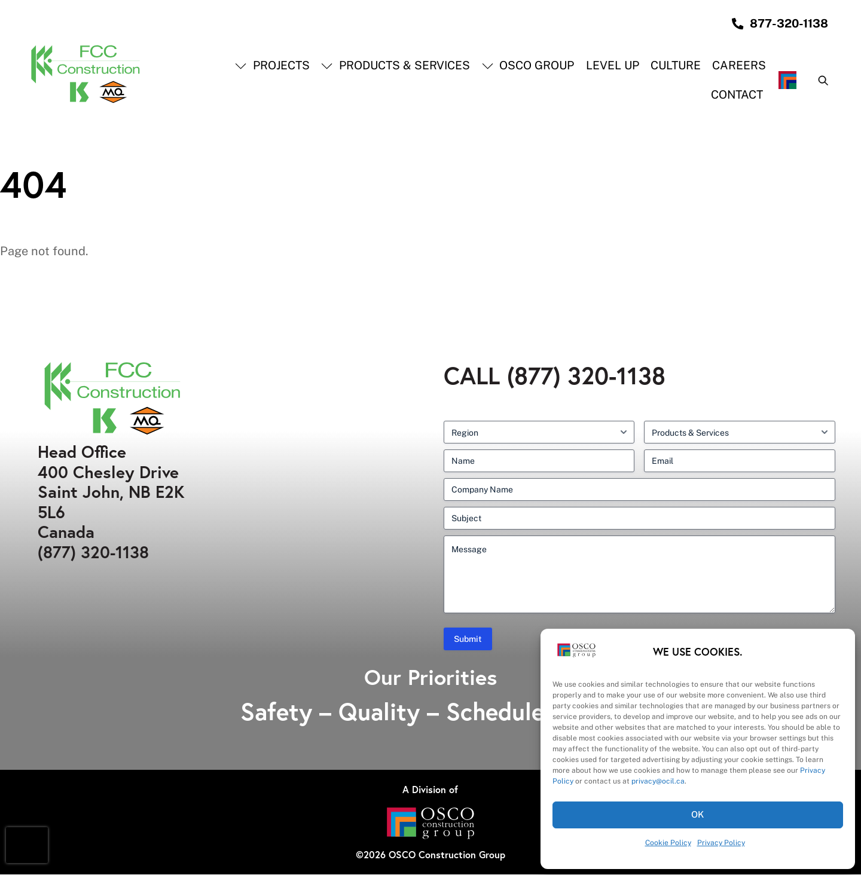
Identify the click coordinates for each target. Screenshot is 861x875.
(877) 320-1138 (93, 552)
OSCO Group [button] (528, 65)
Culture (676, 65)
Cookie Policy (668, 843)
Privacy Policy (721, 843)
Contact (738, 95)
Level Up (612, 65)
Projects (273, 65)
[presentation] (27, 845)
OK (698, 814)
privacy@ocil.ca (658, 781)
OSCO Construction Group (447, 855)
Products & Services (396, 65)
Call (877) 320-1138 (554, 375)
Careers (740, 65)
